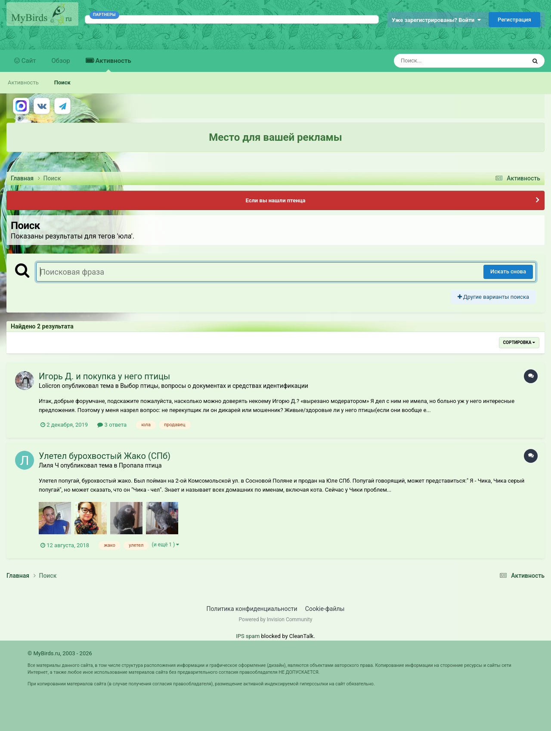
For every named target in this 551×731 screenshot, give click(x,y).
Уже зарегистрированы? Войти (436, 20)
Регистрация (514, 19)
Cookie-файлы (325, 608)
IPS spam (248, 636)
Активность (112, 64)
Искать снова (508, 271)
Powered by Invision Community (276, 619)
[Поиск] (444, 61)
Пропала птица (140, 465)
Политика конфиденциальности (252, 608)
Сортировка (519, 342)
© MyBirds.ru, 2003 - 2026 (60, 653)
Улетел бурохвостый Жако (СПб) (104, 456)
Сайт (28, 61)
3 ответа (112, 424)
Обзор (61, 61)
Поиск (62, 82)
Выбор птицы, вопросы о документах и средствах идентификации (214, 385)
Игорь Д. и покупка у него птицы (104, 376)
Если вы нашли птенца (275, 200)
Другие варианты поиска (493, 297)
